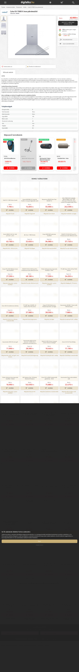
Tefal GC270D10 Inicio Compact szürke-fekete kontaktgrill (49, 366)
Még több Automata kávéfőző (49, 273)
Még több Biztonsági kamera (30, 343)
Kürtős (24, 7)
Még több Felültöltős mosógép (68, 238)
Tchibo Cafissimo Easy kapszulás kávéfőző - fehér (49, 294)
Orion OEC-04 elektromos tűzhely (10, 330)
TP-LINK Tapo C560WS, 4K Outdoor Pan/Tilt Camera (29, 330)
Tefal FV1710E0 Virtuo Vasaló (10, 224)
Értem (39, 541)
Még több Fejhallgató (30, 273)
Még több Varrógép (49, 343)
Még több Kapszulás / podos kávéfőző (10, 308)
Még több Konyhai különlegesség (29, 380)
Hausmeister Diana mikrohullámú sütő (69, 402)
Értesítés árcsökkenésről (34, 66)
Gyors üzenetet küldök (68, 44)
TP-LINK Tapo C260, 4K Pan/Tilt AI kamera (69, 294)
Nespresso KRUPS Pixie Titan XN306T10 (49, 224)
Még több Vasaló (10, 238)
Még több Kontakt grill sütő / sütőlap (69, 343)
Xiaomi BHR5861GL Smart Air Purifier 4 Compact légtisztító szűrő (29, 224)
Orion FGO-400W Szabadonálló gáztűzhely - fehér (49, 402)
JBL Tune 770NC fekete (29, 259)
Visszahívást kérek (67, 39)
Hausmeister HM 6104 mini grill (10, 366)
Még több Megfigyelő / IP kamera (69, 307)
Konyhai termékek (10, 7)
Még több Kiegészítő (30, 238)
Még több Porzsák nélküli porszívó (68, 273)
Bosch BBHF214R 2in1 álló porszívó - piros (10, 259)
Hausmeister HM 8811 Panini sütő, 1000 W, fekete (68, 330)
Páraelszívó (19, 7)
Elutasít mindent (39, 545)
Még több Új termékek (49, 238)
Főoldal (3, 7)
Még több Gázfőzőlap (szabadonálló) (69, 380)
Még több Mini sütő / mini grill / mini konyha (10, 380)
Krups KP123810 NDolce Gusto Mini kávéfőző (10, 294)
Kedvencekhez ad (7, 66)
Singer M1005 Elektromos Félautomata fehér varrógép (49, 330)
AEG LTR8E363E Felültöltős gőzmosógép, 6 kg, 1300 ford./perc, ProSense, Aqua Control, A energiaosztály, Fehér (69, 224)
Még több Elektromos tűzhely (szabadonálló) (10, 344)
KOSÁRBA (12, 168)
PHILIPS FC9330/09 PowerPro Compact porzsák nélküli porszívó (69, 259)
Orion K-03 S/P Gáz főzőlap (69, 366)
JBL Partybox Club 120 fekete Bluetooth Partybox (30, 402)
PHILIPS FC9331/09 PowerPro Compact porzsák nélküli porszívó (29, 294)
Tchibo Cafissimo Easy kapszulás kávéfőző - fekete (10, 402)
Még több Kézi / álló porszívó (10, 273)
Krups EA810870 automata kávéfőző (49, 259)
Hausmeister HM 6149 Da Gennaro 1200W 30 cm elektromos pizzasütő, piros (30, 366)
